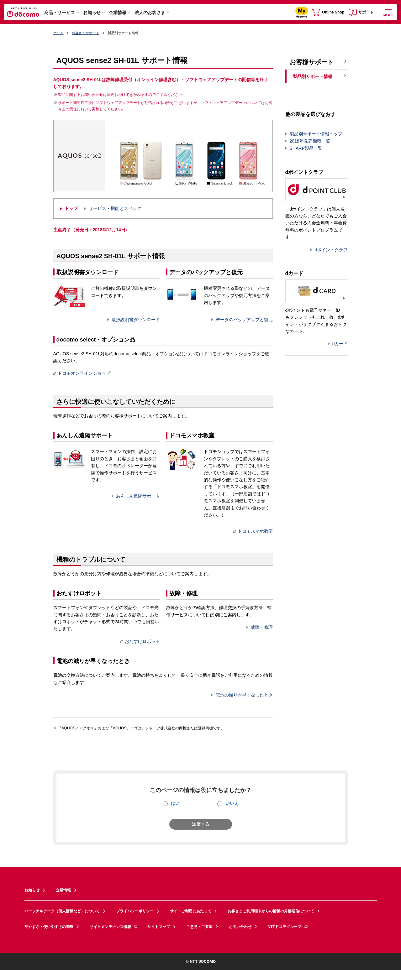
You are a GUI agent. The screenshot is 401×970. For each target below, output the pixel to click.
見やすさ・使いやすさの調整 (48, 927)
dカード (340, 343)
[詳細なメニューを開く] (388, 12)
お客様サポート (312, 62)
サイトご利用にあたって (190, 911)
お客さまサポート (85, 33)
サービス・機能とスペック (115, 208)
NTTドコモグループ (288, 926)
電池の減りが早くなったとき (244, 694)
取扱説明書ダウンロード (136, 319)
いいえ (232, 803)
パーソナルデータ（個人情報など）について (62, 911)
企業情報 (117, 12)
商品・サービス (59, 12)
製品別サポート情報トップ (316, 133)
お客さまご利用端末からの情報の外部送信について (271, 911)
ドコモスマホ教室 (253, 531)
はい (175, 803)
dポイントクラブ (331, 249)
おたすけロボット (140, 641)
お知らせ (92, 12)
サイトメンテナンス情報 (114, 926)
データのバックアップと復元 (244, 319)
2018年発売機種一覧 (310, 140)
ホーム (58, 33)
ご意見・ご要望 (199, 927)
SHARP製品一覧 (306, 148)
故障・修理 (262, 627)
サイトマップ (158, 927)
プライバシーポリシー (135, 911)
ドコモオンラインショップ (81, 373)
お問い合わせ (240, 927)
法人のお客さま (150, 12)
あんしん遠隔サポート (138, 495)
